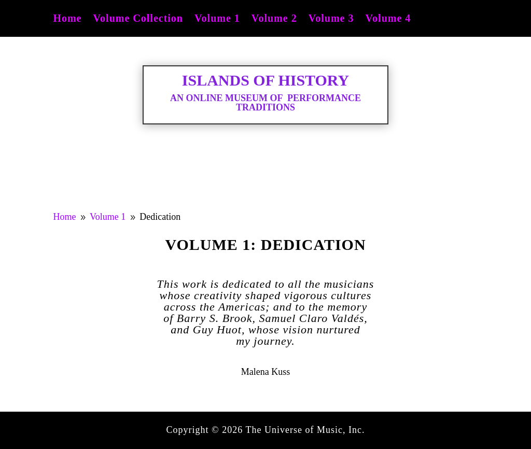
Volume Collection (138, 19)
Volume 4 (388, 19)
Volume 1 (217, 19)
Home (67, 19)
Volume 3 (331, 19)
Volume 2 (274, 19)
